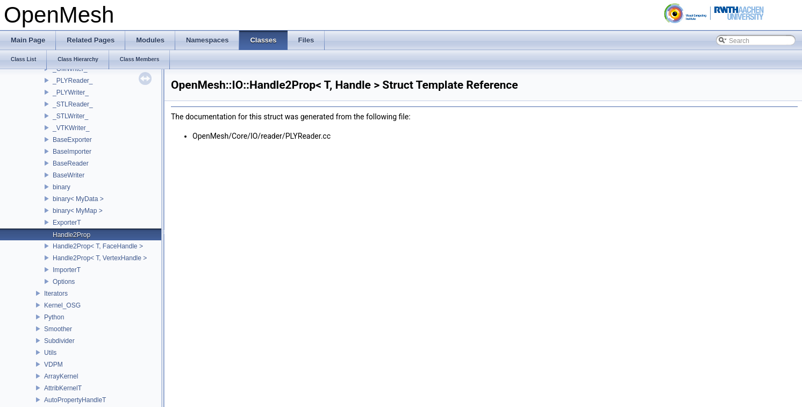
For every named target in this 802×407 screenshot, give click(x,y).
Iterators (56, 293)
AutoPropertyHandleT (75, 400)
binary (61, 187)
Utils (50, 352)
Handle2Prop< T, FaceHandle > (98, 246)
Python (54, 317)
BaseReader (71, 163)
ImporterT (67, 270)
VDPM (53, 364)
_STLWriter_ (70, 116)
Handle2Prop (71, 235)
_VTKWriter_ (71, 128)
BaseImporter (72, 151)
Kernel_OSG (62, 305)
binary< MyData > (78, 199)
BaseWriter (68, 175)
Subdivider (59, 341)
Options (64, 281)
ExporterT (67, 222)
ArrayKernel (61, 376)
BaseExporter (72, 140)
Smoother (58, 329)
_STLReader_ (73, 104)
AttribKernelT (63, 388)
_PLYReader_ (73, 80)
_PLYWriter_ (71, 92)
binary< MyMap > (78, 211)
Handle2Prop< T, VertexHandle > (100, 258)
